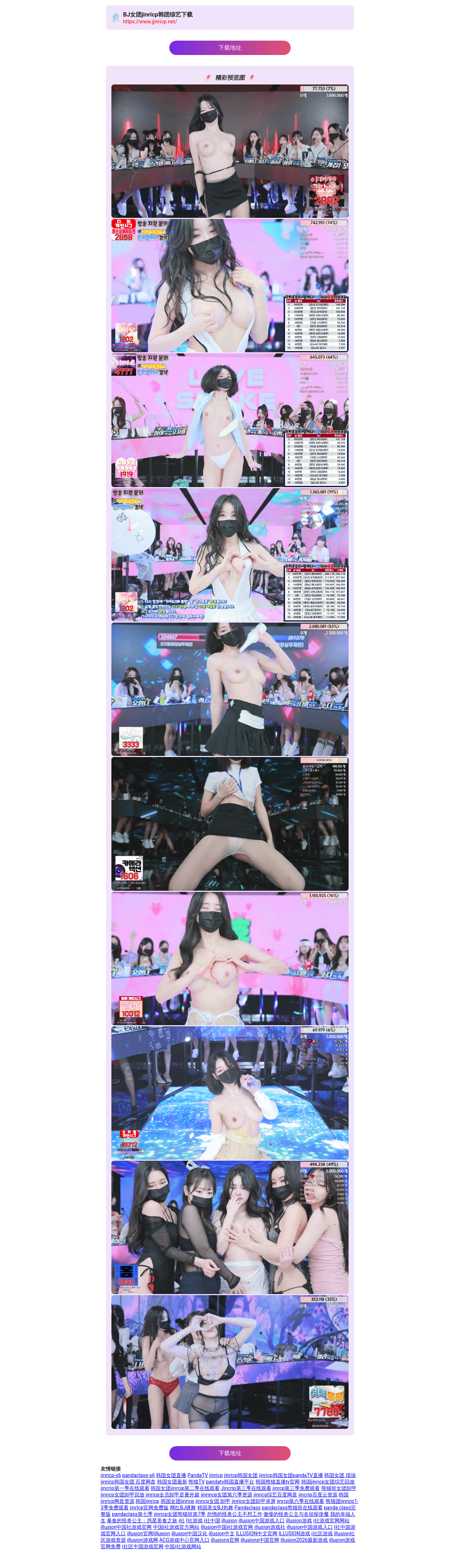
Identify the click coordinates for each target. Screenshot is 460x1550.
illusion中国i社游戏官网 (227, 1527)
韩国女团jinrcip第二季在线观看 (185, 1488)
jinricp (216, 1475)
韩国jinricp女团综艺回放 (328, 1482)
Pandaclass (248, 1507)
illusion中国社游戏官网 (126, 1527)
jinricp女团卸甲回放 (122, 1495)
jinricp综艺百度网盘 (276, 1495)
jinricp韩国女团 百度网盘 (128, 1482)
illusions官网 (225, 1540)
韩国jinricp (147, 1501)
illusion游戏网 (142, 1540)
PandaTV (198, 1475)
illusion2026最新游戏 (304, 1540)
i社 (182, 1520)
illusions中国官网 (259, 1540)
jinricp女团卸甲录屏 (254, 1501)
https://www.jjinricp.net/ (150, 21)
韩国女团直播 (171, 1475)
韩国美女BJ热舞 (215, 1507)
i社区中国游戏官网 (142, 1546)
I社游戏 (194, 1520)
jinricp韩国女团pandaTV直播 (291, 1475)
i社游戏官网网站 (331, 1520)
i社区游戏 (321, 1533)
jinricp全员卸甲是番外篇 (172, 1495)
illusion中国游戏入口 (262, 1520)
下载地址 (230, 48)
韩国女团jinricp (177, 1501)
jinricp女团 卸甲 (213, 1501)
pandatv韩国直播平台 (230, 1482)
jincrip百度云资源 (318, 1495)
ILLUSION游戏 (294, 1533)
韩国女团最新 (172, 1482)
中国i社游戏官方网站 (176, 1527)
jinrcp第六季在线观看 (300, 1501)
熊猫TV (196, 1482)
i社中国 (212, 1520)
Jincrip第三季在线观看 (246, 1488)
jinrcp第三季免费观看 (296, 1488)
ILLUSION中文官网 (256, 1533)
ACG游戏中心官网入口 (184, 1540)
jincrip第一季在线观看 (125, 1488)
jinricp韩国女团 (241, 1475)
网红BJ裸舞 (183, 1507)
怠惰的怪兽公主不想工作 (234, 1514)
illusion (229, 1520)
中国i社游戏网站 (183, 1546)
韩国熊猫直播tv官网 (278, 1482)
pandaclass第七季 (132, 1514)
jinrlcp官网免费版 (149, 1507)
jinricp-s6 (111, 1475)
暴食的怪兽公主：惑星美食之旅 (142, 1520)
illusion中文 (222, 1533)
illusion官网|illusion (148, 1533)
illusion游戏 (299, 1520)
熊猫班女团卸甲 (338, 1488)
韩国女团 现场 (339, 1475)
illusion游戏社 (269, 1527)
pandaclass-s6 (138, 1475)
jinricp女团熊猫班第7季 (180, 1514)
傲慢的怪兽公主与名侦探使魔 (296, 1514)
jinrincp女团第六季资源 (227, 1495)
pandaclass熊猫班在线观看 (292, 1507)
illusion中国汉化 (189, 1533)
